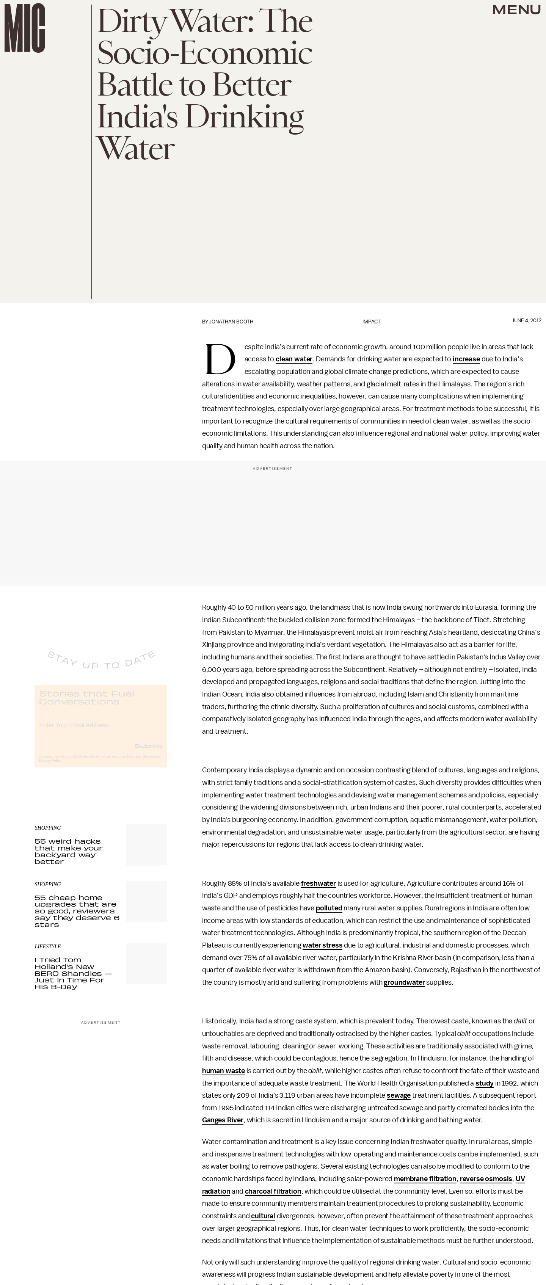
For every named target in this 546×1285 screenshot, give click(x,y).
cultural (263, 1216)
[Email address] (101, 730)
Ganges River (222, 1120)
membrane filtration (425, 1179)
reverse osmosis (486, 1179)
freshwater (318, 883)
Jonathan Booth (231, 322)
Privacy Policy (50, 767)
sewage (399, 1095)
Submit (149, 751)
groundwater (404, 982)
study (484, 1083)
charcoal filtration (273, 1191)
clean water (294, 359)
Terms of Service (141, 762)
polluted (329, 908)
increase (466, 359)
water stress (322, 945)
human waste (223, 1071)
